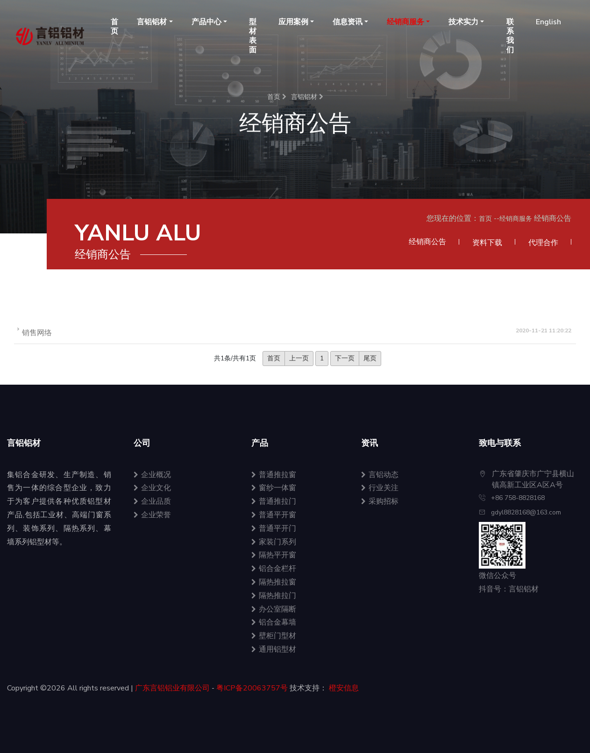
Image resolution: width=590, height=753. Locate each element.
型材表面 (252, 36)
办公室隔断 (273, 609)
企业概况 (152, 475)
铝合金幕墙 (273, 622)
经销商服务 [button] (405, 22)
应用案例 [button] (293, 22)
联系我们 (510, 36)
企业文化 (152, 488)
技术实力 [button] (463, 22)
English (548, 22)
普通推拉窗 (273, 475)
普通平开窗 (273, 515)
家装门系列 (273, 542)
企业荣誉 (152, 515)
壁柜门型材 (273, 636)
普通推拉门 (273, 501)
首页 (114, 26)
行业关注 (379, 488)
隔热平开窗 (273, 555)
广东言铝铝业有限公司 (172, 688)
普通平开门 (273, 528)
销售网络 (37, 333)
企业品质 (152, 501)
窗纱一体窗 (273, 488)
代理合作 (543, 243)
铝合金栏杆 (273, 568)
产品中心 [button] (206, 22)
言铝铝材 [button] (152, 22)
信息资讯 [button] (348, 22)
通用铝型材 (273, 649)
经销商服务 (515, 218)
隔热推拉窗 (273, 582)
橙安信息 (344, 688)
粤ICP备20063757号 (252, 688)
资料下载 (487, 243)
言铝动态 (379, 475)
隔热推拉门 (273, 596)
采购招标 (379, 501)
